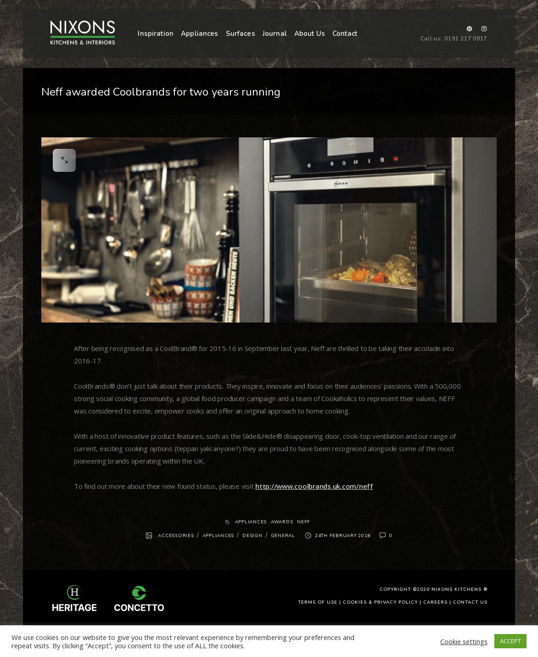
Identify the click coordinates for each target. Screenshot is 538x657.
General (283, 535)
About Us (309, 33)
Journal (275, 33)
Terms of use (317, 602)
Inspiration (156, 33)
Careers (435, 602)
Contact (344, 33)
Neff (303, 522)
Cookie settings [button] (464, 641)
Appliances (200, 33)
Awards (282, 522)
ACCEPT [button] (510, 641)
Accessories (176, 535)
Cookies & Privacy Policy (380, 602)
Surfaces (240, 33)
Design (252, 535)
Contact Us (470, 602)
